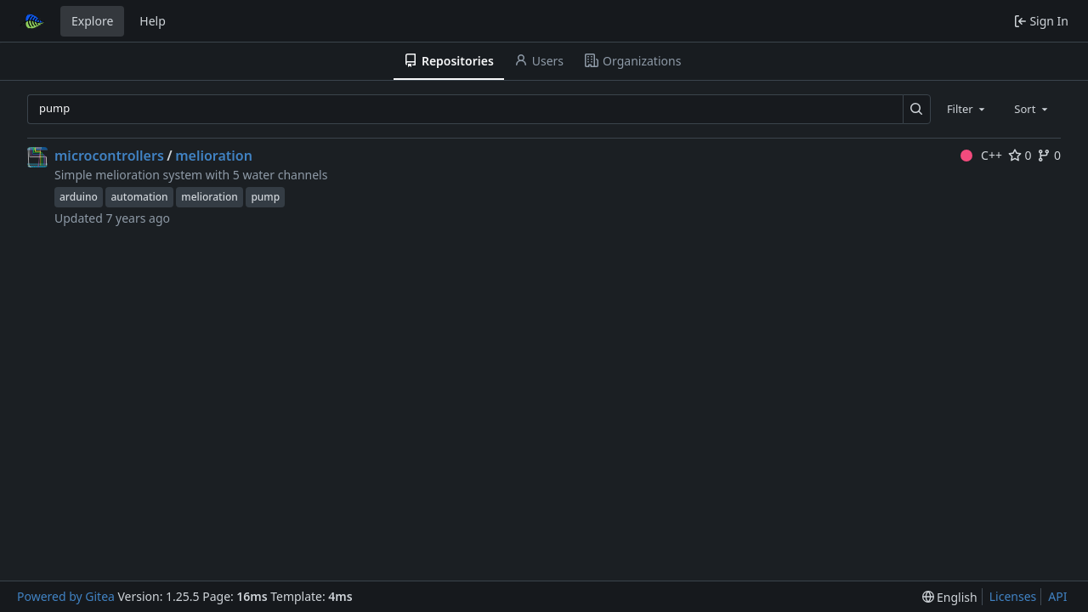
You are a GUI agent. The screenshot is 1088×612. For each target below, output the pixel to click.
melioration (213, 155)
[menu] (950, 597)
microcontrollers (109, 155)
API (1057, 596)
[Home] (32, 21)
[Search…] (917, 109)
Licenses (1013, 596)
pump (265, 197)
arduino (79, 197)
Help (152, 21)
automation (138, 197)
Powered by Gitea (66, 596)
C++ (981, 155)
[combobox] (967, 109)
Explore (92, 21)
